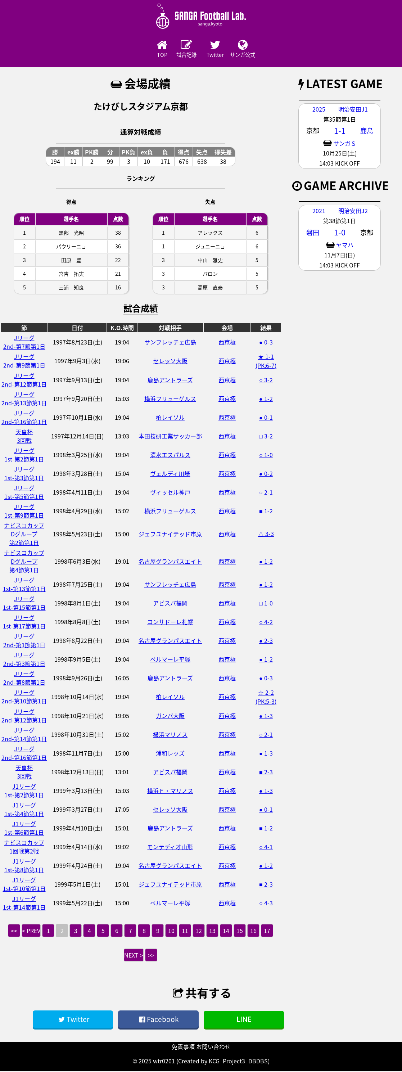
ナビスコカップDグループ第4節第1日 (24, 562)
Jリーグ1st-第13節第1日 (24, 585)
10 (171, 931)
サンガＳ (344, 144)
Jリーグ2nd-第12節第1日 (24, 380)
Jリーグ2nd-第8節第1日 (24, 678)
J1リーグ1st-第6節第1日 (24, 828)
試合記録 (181, 49)
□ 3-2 (266, 436)
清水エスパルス (170, 455)
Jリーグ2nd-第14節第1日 (24, 735)
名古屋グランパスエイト (170, 562)
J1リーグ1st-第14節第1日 (24, 903)
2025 (318, 109)
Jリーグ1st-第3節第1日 (24, 474)
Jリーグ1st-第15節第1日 (24, 603)
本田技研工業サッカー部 (170, 436)
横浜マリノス (170, 735)
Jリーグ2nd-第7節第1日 (24, 342)
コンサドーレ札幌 (170, 622)
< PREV (31, 931)
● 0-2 (266, 474)
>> (151, 955)
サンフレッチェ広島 (170, 342)
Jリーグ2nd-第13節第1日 (24, 399)
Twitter (221, 49)
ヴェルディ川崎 (170, 474)
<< (14, 931)
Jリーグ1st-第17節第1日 (24, 622)
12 (198, 931)
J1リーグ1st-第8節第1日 (24, 866)
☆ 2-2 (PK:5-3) (266, 697)
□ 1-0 (266, 603)
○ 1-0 (266, 455)
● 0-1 (266, 418)
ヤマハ (344, 245)
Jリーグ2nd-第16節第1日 (24, 418)
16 (253, 931)
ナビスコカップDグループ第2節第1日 (24, 535)
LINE (243, 1020)
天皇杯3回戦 (24, 436)
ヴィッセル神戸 (170, 492)
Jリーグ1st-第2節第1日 (24, 455)
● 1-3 (266, 716)
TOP (141, 49)
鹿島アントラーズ (170, 380)
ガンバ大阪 (170, 716)
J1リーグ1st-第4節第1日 (24, 810)
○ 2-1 (266, 492)
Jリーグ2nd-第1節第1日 (24, 641)
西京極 (227, 342)
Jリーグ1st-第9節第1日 (24, 511)
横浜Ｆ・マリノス (170, 791)
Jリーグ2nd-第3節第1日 (24, 659)
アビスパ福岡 (170, 603)
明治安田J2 (353, 211)
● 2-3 (266, 641)
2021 (318, 211)
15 (239, 931)
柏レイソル (170, 418)
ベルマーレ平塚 (170, 660)
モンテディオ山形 (170, 847)
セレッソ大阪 (170, 361)
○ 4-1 (266, 847)
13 (212, 931)
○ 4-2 (266, 622)
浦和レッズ (170, 753)
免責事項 (183, 1047)
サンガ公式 (260, 49)
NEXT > (133, 955)
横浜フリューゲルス (170, 399)
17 (267, 931)
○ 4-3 (266, 903)
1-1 (339, 131)
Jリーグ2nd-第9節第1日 (24, 361)
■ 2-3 (266, 772)
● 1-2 (266, 399)
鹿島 (366, 131)
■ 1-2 (266, 511)
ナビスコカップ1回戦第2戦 (24, 847)
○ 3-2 (266, 380)
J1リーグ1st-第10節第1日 (24, 884)
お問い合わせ (213, 1047)
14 (226, 931)
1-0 (339, 233)
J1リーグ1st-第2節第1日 (24, 791)
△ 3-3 (266, 534)
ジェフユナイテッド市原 (170, 534)
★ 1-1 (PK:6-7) (266, 361)
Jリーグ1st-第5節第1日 (24, 492)
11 (185, 931)
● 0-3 (266, 342)
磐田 (312, 233)
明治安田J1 (353, 109)
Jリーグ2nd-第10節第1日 (24, 697)
